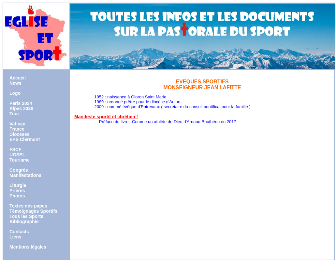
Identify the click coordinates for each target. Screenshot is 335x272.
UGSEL (17, 154)
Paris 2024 (20, 103)
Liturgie (17, 185)
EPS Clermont (24, 139)
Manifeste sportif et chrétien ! (106, 116)
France (16, 129)
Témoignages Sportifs (33, 211)
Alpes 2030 (21, 108)
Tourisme (19, 160)
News (15, 83)
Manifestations (25, 175)
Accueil (17, 77)
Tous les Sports (26, 216)
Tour (14, 113)
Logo (15, 93)
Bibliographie (23, 221)
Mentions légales (27, 247)
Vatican (17, 123)
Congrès (18, 170)
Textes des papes (28, 205)
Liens (15, 236)
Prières (17, 190)
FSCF (15, 149)
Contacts (19, 231)
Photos (17, 195)
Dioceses (19, 134)
